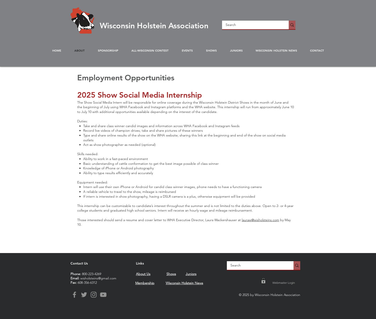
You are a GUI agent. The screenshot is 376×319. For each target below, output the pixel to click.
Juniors (191, 274)
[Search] (252, 25)
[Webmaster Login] (283, 283)
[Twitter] (84, 295)
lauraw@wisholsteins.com (260, 220)
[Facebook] (74, 295)
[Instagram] (94, 295)
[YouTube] (103, 295)
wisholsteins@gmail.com (98, 278)
